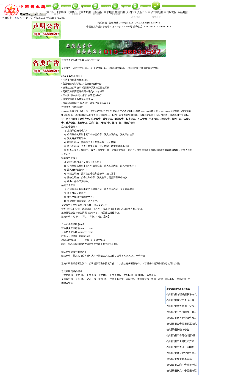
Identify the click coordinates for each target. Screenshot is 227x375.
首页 (56, 14)
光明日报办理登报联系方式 (182, 294)
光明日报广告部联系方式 (180, 341)
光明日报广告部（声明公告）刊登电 (187, 347)
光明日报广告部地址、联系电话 (184, 312)
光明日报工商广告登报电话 (182, 364)
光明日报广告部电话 (108, 22)
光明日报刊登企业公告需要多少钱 (185, 353)
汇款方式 (116, 14)
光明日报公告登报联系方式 (182, 323)
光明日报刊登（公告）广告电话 (184, 329)
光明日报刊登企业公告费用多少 (184, 318)
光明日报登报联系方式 (179, 359)
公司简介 (76, 14)
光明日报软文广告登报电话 (182, 370)
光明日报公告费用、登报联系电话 (185, 306)
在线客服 (156, 17)
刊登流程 (96, 14)
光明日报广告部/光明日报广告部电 (186, 335)
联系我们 (135, 17)
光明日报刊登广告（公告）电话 (184, 300)
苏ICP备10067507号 (122, 26)
